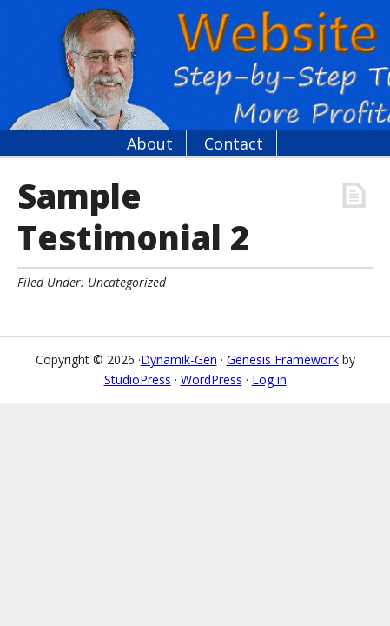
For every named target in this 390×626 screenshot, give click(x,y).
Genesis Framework (283, 359)
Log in (269, 379)
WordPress (211, 379)
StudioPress (137, 379)
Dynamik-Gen (179, 359)
